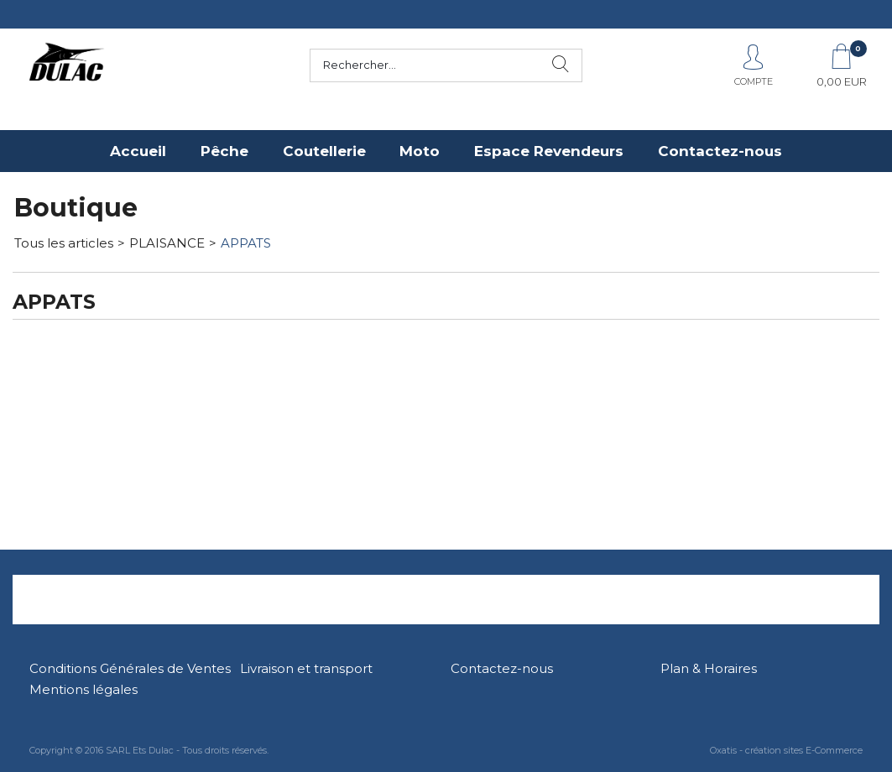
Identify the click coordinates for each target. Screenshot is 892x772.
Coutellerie (324, 151)
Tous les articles (63, 243)
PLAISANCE (167, 243)
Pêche (224, 151)
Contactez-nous (720, 151)
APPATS (246, 243)
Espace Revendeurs (548, 151)
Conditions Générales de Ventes (130, 668)
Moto (419, 151)
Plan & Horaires (708, 668)
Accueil (138, 151)
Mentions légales (83, 689)
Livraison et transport (306, 668)
